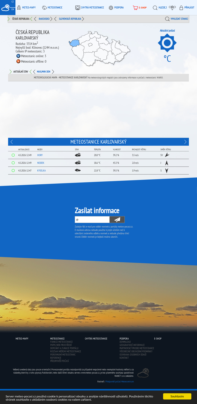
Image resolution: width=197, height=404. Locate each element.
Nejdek (40, 162)
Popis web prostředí (61, 345)
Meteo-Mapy (25, 7)
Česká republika (20, 18)
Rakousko (44, 18)
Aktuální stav (20, 71)
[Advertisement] (98, 109)
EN (12, 9)
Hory (40, 155)
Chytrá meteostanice (89, 7)
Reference (55, 357)
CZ (12, 1)
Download (125, 341)
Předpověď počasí (59, 361)
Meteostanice (51, 7)
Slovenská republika (70, 18)
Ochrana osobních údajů (133, 354)
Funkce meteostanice (61, 341)
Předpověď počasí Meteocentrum (119, 381)
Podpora (116, 7)
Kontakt (124, 357)
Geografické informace (132, 345)
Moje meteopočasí (173, 7)
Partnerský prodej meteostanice (137, 348)
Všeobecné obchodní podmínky (136, 351)
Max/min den (43, 71)
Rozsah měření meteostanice (65, 351)
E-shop (139, 7)
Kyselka (41, 170)
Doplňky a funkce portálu (64, 348)
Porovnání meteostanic (63, 354)
